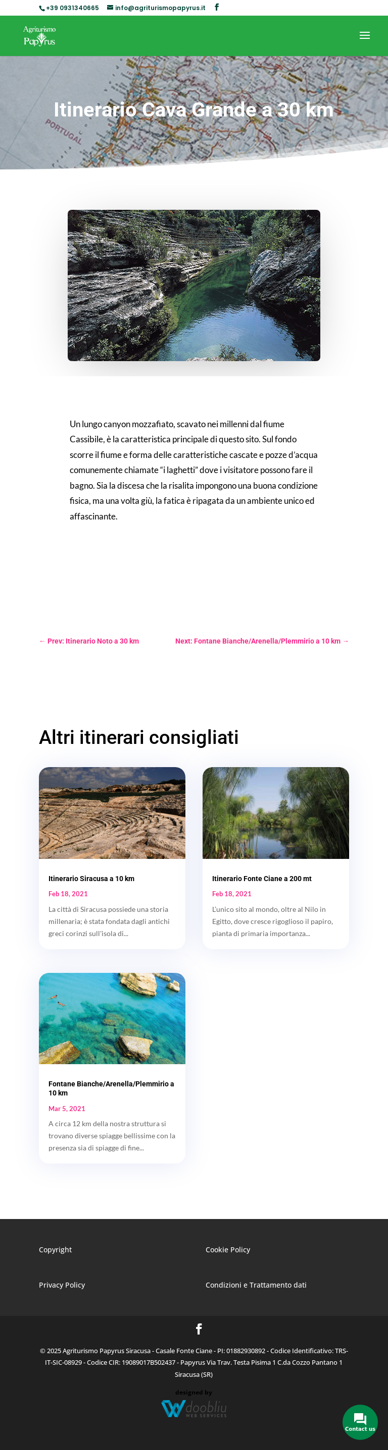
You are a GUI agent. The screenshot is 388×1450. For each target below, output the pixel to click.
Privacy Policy (62, 1285)
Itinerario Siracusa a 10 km (91, 879)
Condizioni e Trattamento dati (256, 1285)
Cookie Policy (228, 1249)
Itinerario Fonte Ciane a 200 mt (262, 879)
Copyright (55, 1249)
